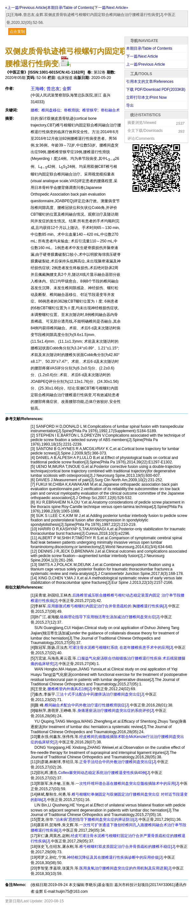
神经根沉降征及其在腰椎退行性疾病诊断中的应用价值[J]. (115, 857)
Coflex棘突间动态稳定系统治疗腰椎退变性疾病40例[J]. (104, 772)
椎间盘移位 (50, 110)
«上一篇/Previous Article (25, 7)
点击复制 (17, 31)
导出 (130, 105)
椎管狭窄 (89, 110)
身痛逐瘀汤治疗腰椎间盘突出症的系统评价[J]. (116, 710)
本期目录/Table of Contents (70, 7)
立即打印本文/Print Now (146, 97)
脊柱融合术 (110, 110)
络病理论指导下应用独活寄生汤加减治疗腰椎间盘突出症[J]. (110, 617)
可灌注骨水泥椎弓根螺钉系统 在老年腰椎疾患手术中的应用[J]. (121, 647)
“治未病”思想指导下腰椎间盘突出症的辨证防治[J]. (96, 819)
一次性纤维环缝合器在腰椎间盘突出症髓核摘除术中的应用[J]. (127, 783)
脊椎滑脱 (71, 110)
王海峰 (37, 88)
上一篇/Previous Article (145, 64)
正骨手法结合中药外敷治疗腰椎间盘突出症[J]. (118, 762)
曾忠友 (53, 88)
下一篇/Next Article (142, 56)
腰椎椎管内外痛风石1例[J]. (70, 689)
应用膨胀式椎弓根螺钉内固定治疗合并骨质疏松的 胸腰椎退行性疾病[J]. (107, 606)
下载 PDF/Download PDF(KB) (155, 89)
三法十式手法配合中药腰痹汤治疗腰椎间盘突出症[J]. (100, 694)
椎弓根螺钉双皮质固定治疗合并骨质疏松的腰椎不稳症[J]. (127, 846)
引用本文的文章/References (150, 81)
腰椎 (34, 110)
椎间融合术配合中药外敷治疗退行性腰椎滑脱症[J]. (87, 705)
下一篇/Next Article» (111, 7)
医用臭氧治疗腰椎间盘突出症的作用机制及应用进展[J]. (125, 868)
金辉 (66, 88)
